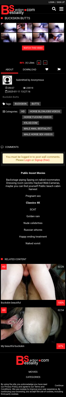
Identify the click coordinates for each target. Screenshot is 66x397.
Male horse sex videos (38, 134)
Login (52, 2)
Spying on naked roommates (43, 179)
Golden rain (33, 216)
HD (23, 111)
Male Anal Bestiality (37, 128)
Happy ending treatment (33, 236)
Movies (33, 371)
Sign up (61, 2)
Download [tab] (29, 69)
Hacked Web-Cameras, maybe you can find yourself (33, 184)
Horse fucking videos (37, 117)
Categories (33, 377)
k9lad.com (30, 122)
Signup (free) (42, 160)
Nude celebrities (33, 223)
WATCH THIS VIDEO (33, 48)
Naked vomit (33, 243)
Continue (59, 385)
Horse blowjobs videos (45, 111)
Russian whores (33, 229)
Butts (35, 103)
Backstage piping (16, 179)
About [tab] (9, 69)
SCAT (33, 209)
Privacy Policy (11, 387)
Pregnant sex (33, 196)
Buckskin (20, 103)
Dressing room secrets (19, 183)
